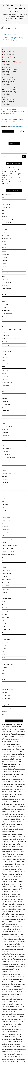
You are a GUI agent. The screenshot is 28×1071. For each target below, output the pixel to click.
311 (3, 201)
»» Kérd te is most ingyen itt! (18, 126)
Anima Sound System (8, 226)
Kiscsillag (4, 507)
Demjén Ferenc (6, 351)
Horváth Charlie (6, 435)
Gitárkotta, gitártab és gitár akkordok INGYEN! (14, 8)
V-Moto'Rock (6, 698)
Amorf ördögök (6, 223)
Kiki (3, 501)
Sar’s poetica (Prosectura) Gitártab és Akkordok (13, 178)
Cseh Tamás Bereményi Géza (10, 338)
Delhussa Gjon (6, 348)
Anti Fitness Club (7, 235)
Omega (4, 614)
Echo (3, 360)
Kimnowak (5, 504)
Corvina (4, 332)
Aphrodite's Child (7, 238)
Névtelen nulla (6, 598)
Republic (4, 648)
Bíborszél (5, 273)
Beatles (4, 257)
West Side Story (6, 708)
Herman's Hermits (7, 417)
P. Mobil (4, 626)
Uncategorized (6, 695)
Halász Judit (5, 410)
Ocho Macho (6, 608)
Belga (4, 263)
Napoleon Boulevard (8, 583)
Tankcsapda (5, 680)
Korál (3, 523)
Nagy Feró (5, 576)
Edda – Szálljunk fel (8, 167)
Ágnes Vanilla (6, 207)
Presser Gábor (6, 639)
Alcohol (4, 216)
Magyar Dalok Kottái (19, 34)
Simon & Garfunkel (7, 664)
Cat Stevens (5, 320)
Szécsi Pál (5, 676)
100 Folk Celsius (6, 194)
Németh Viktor (6, 586)
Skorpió (4, 667)
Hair (3, 407)
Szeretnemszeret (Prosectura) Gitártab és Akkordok (11, 170)
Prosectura (5, 642)
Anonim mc (5, 232)
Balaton (4, 251)
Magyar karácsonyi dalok (9, 554)
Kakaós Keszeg (6, 467)
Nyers (4, 604)
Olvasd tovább (8, 131)
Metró (4, 567)
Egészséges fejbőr (7, 370)
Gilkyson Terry (6, 401)
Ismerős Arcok (6, 451)
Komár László (6, 517)
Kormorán (5, 526)
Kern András (5, 492)
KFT (3, 495)
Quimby (4, 645)
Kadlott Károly (6, 460)
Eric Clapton (5, 379)
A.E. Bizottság (6, 204)
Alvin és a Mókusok (7, 219)
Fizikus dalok (6, 34)
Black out (5, 279)
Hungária (4, 439)
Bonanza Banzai (6, 298)
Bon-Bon (4, 295)
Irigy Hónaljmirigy (7, 448)
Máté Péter (5, 561)
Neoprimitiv (5, 589)
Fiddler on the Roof (7, 382)
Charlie (4, 326)
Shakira (4, 658)
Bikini (3, 276)
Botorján (4, 301)
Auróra (4, 241)
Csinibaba (5, 342)
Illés (3, 445)
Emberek (5, 376)
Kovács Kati (5, 529)
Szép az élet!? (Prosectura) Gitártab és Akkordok (13, 174)
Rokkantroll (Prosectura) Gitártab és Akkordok (13, 182)
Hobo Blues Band (7, 426)
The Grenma (5, 683)
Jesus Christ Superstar (8, 457)
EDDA (4, 367)
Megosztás (14, 146)
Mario (3, 557)
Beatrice (4, 260)
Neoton (4, 592)
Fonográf (4, 388)
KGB (3, 498)
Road (3, 651)
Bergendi (5, 266)
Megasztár (5, 564)
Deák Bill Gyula (6, 345)
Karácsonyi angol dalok (8, 473)
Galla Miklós (5, 395)
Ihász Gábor (5, 442)
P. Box (4, 623)
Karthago (5, 479)
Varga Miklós (5, 705)
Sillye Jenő (5, 661)
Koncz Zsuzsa (6, 520)
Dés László (5, 357)
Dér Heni (4, 354)
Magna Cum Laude (7, 548)
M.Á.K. (4, 542)
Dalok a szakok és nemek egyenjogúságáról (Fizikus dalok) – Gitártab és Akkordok (14, 38)
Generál (4, 398)
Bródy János (5, 307)
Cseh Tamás (5, 335)
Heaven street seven (8, 414)
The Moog (5, 686)
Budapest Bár (6, 310)
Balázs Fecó (5, 254)
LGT (3, 536)
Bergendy (5, 270)
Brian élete (5, 304)
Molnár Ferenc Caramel (9, 570)
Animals (4, 229)
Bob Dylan (5, 285)
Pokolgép (5, 636)
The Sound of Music (7, 689)
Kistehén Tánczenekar (8, 514)
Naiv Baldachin (6, 579)
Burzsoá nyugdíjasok (8, 313)
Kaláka (4, 470)
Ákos (3, 210)
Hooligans (5, 432)
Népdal (4, 595)
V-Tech (4, 701)
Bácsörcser (5, 248)
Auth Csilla (5, 244)
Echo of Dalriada (7, 363)
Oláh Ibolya (5, 611)
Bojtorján (4, 291)
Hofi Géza (5, 429)
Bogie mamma (6, 288)
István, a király (6, 454)
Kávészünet (5, 485)
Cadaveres (5, 316)
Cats (3, 323)
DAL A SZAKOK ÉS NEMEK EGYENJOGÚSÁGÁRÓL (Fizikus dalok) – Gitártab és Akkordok (13, 111)
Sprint (4, 673)
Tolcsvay (4, 692)
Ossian (4, 620)
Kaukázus (5, 482)
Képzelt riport (6, 489)
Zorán (4, 714)
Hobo (4, 423)
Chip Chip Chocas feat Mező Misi (11, 329)
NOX (3, 601)
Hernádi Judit (6, 420)
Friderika (4, 392)
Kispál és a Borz (6, 510)
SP (3, 670)
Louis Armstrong (7, 539)
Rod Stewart (5, 655)
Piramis (4, 633)
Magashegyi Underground (9, 545)
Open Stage (5, 617)
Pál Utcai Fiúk (6, 629)
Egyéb (4, 373)
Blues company (6, 282)
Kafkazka (4, 464)
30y (3, 198)
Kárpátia (4, 476)
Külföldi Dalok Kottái (8, 532)
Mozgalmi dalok (6, 573)
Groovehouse (6, 404)
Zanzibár (4, 711)
